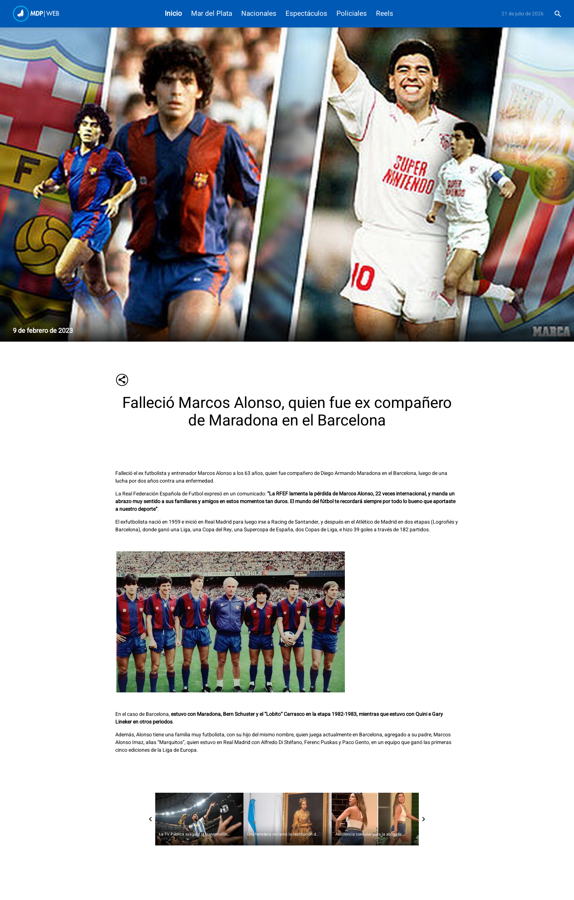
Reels (384, 14)
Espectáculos (306, 14)
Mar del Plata (211, 14)
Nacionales (258, 14)
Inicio (173, 14)
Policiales (351, 14)
